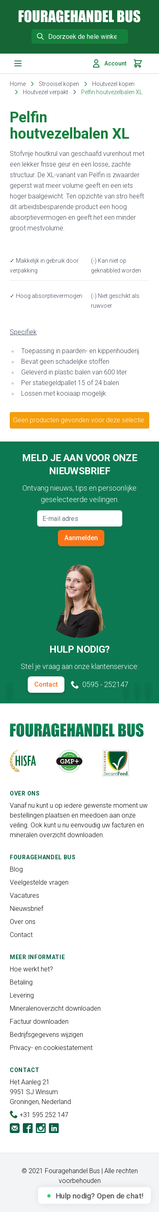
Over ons (22, 922)
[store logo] (79, 16)
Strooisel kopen (59, 84)
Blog (16, 869)
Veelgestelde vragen (39, 882)
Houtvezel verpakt (45, 92)
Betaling (21, 982)
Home (18, 84)
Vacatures (24, 895)
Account (108, 63)
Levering (22, 995)
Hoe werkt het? (31, 969)
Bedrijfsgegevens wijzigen (46, 1035)
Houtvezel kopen (113, 84)
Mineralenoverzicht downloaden (55, 1008)
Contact (46, 684)
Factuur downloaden (39, 1021)
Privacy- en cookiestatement (51, 1048)
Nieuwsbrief (26, 908)
